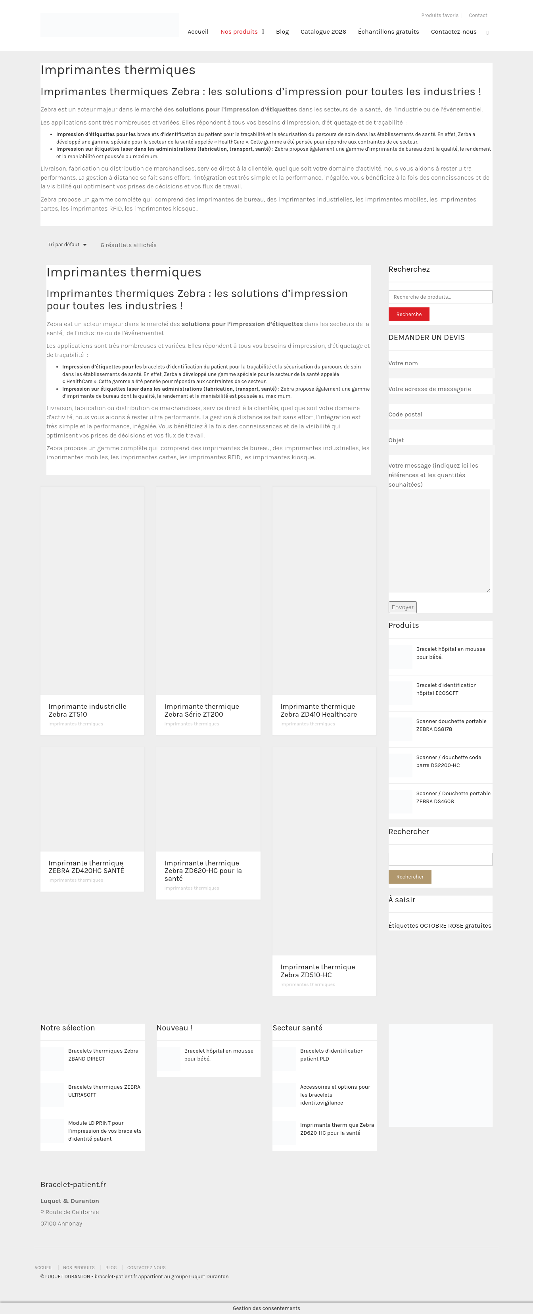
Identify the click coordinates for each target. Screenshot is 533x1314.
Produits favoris (440, 15)
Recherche (409, 314)
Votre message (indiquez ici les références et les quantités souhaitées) (439, 528)
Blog (282, 31)
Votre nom (441, 368)
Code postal (441, 419)
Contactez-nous (454, 31)
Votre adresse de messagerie (441, 394)
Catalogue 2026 (323, 31)
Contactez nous (146, 1267)
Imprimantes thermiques (75, 724)
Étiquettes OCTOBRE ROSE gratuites (440, 925)
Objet (441, 445)
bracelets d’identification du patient (179, 134)
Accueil (198, 31)
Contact (478, 15)
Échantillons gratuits (388, 31)
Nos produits (239, 31)
